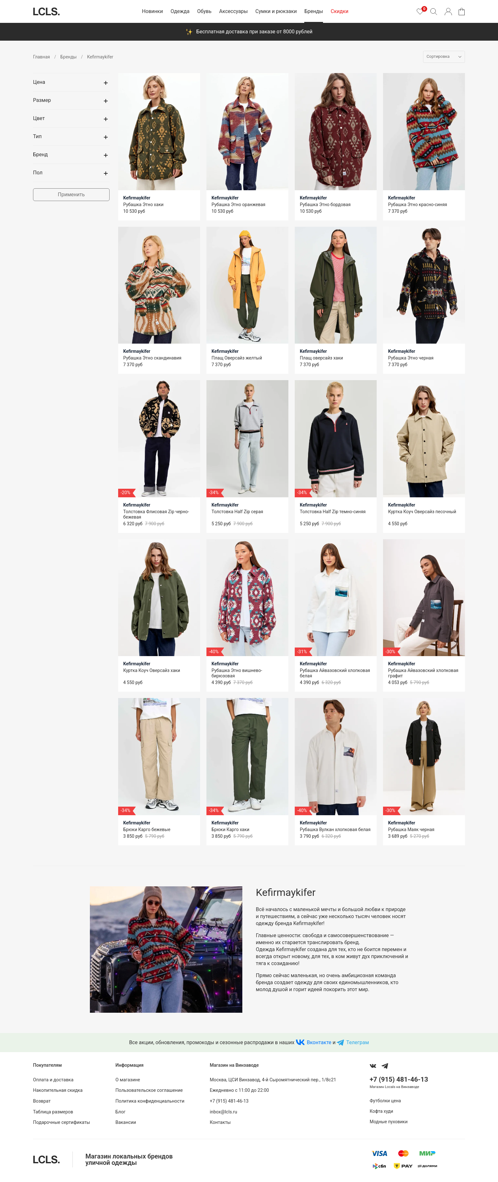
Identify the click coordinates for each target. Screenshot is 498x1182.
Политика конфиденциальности (150, 1101)
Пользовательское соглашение (149, 1090)
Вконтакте (319, 1042)
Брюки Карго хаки (230, 829)
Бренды (313, 11)
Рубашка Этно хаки (143, 204)
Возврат (41, 1101)
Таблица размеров (53, 1112)
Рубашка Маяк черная (411, 829)
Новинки (152, 11)
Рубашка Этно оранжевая (238, 204)
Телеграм (357, 1042)
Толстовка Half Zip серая (237, 511)
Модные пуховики (388, 1121)
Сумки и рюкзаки (276, 11)
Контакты (220, 1122)
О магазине (128, 1080)
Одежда (180, 11)
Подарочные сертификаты (61, 1122)
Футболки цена (385, 1100)
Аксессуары (233, 11)
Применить (71, 194)
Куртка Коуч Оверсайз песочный (422, 511)
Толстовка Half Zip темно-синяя (333, 511)
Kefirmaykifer (136, 197)
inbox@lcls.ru (223, 1112)
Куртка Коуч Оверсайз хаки (151, 670)
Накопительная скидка (58, 1090)
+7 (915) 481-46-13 (229, 1101)
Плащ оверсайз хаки (321, 357)
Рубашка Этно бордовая (325, 204)
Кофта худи (381, 1111)
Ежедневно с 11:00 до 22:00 (239, 1090)
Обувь (204, 11)
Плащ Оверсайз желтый (237, 357)
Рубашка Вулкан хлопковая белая (335, 829)
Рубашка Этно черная (411, 357)
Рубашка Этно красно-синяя (417, 204)
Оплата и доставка (53, 1080)
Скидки (339, 11)
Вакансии (126, 1122)
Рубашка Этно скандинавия (152, 357)
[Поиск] (433, 11)
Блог (121, 1112)
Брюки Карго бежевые (146, 829)
